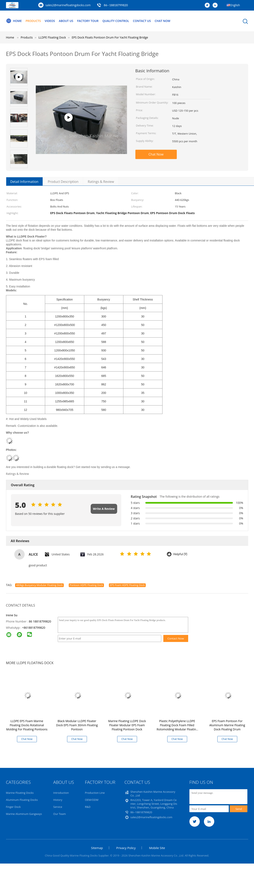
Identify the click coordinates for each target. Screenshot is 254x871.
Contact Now (175, 638)
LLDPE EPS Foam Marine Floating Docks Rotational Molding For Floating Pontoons (26, 725)
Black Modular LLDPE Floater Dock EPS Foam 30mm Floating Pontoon (77, 725)
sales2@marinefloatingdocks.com (68, 5)
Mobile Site (157, 847)
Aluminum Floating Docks (22, 800)
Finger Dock (13, 807)
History (57, 800)
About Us (66, 21)
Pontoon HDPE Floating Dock (86, 585)
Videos (50, 21)
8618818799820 (34, 628)
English (235, 5)
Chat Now (162, 21)
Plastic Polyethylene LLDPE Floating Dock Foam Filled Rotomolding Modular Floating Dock (177, 727)
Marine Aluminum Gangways (24, 814)
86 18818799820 (40, 621)
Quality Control (115, 21)
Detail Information (24, 181)
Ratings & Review (101, 181)
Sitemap (97, 847)
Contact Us (142, 21)
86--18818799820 (116, 5)
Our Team (59, 814)
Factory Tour (88, 21)
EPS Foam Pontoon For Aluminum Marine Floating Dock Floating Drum (227, 725)
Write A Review (104, 509)
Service (57, 807)
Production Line (95, 793)
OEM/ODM (91, 800)
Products (33, 21)
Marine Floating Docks (20, 793)
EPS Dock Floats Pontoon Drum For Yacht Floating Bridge (110, 37)
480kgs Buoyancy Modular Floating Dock (39, 585)
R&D (87, 807)
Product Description (63, 181)
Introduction (61, 793)
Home (14, 21)
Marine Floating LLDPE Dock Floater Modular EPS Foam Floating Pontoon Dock (127, 725)
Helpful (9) (180, 554)
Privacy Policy (126, 847)
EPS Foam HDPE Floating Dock (127, 585)
